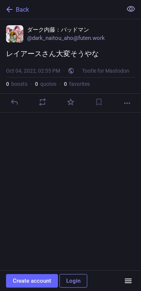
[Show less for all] (131, 9)
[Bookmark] (98, 102)
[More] (127, 103)
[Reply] (14, 102)
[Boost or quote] (42, 102)
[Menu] (128, 281)
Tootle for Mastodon (105, 71)
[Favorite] (70, 102)
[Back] (60, 9)
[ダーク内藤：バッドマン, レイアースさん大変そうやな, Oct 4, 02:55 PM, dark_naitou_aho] (70, 66)
